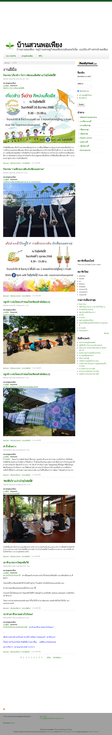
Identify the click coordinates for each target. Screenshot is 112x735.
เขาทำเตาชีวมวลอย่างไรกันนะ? (18, 614)
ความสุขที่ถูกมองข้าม (86, 355)
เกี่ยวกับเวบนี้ (84, 146)
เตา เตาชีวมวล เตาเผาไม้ (12, 575)
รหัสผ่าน (80, 84)
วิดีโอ (40, 56)
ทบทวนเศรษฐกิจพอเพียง (87, 342)
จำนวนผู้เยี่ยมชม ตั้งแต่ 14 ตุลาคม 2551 (52, 718)
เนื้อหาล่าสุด (84, 130)
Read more (6, 163)
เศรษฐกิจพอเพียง (27, 56)
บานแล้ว (82, 317)
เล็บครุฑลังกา (83, 331)
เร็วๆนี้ (81, 315)
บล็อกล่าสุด (84, 134)
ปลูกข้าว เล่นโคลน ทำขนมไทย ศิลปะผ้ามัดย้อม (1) (26, 374)
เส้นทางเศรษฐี (84, 358)
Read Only (82, 304)
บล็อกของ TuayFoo (15, 163)
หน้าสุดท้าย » (57, 657)
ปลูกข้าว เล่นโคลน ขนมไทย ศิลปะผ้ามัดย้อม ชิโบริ (20, 387)
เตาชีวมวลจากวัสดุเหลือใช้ (15, 562)
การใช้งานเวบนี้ (85, 121)
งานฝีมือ (6, 86)
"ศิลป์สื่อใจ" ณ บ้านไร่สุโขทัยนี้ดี (17, 481)
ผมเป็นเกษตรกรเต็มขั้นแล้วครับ (90, 353)
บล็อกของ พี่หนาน (15, 475)
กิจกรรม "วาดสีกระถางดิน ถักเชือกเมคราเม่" (23, 169)
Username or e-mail (84, 76)
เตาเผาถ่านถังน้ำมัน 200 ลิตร (89, 371)
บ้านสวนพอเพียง (39, 44)
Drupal (13, 723)
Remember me (84, 91)
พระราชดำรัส (11, 56)
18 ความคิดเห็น (26, 296)
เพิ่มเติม (106, 333)
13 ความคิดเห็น (26, 368)
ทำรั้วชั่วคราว (9, 446)
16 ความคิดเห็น (26, 440)
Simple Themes (93, 732)
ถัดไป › (49, 657)
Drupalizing (49, 732)
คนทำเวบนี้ (84, 142)
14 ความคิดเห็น (26, 475)
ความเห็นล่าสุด (85, 125)
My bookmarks (85, 150)
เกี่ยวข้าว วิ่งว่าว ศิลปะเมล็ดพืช (13, 88)
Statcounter (43, 716)
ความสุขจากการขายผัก (87, 369)
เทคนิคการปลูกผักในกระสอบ (89, 361)
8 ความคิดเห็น (26, 556)
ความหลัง (82, 328)
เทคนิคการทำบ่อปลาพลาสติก (89, 374)
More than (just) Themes (68, 732)
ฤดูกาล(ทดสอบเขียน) (86, 320)
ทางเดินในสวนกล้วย (86, 309)
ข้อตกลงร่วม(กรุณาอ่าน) (88, 117)
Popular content (86, 138)
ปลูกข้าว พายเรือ (9, 315)
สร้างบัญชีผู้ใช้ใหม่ (85, 95)
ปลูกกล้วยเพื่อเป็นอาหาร (87, 312)
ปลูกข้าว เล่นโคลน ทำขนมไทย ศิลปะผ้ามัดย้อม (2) (26, 301)
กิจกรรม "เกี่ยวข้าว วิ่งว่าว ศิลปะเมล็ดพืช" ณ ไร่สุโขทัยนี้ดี (29, 75)
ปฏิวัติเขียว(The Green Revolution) (90, 345)
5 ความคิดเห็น (26, 163)
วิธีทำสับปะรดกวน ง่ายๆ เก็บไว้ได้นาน (92, 307)
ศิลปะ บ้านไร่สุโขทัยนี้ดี (11, 494)
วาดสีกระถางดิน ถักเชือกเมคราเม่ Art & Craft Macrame (22, 182)
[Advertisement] (56, 19)
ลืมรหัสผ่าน (83, 98)
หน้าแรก (7, 63)
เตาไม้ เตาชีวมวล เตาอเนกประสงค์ (15, 627)
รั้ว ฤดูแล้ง (6, 459)
